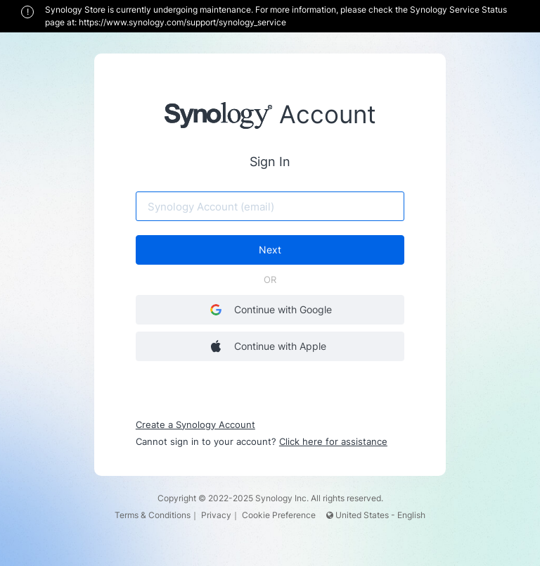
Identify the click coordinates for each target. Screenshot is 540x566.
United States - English (375, 515)
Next (270, 250)
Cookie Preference (279, 515)
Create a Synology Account (196, 424)
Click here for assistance (334, 441)
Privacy (216, 515)
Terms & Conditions (153, 515)
